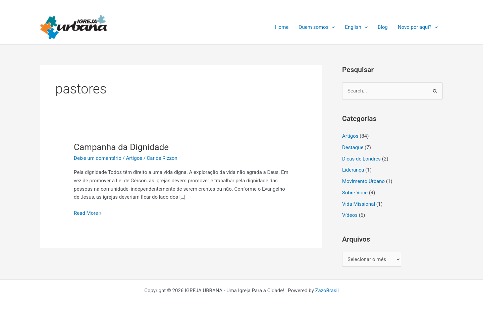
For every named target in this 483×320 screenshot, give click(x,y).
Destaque (352, 147)
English (356, 27)
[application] (331, 27)
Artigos (134, 158)
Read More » (88, 212)
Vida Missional (358, 204)
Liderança (353, 170)
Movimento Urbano (363, 181)
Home (281, 27)
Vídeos (350, 215)
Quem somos (317, 27)
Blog (383, 27)
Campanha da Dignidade (121, 147)
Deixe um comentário (97, 158)
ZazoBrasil (326, 290)
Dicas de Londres (361, 159)
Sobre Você (355, 193)
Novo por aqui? (418, 27)
